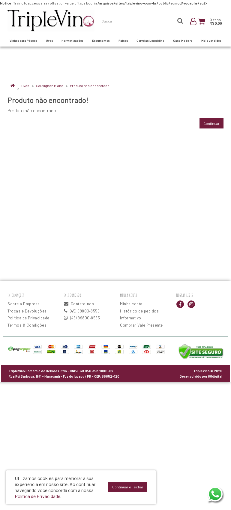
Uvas (25, 85)
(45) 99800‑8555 (82, 311)
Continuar (211, 123)
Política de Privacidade (29, 317)
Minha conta (131, 303)
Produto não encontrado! (90, 85)
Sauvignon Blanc (49, 85)
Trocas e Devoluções (27, 311)
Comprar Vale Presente (141, 325)
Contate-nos (79, 303)
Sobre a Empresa (24, 303)
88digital (215, 376)
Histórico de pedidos (139, 311)
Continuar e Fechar (127, 487)
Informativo (130, 317)
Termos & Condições (27, 325)
